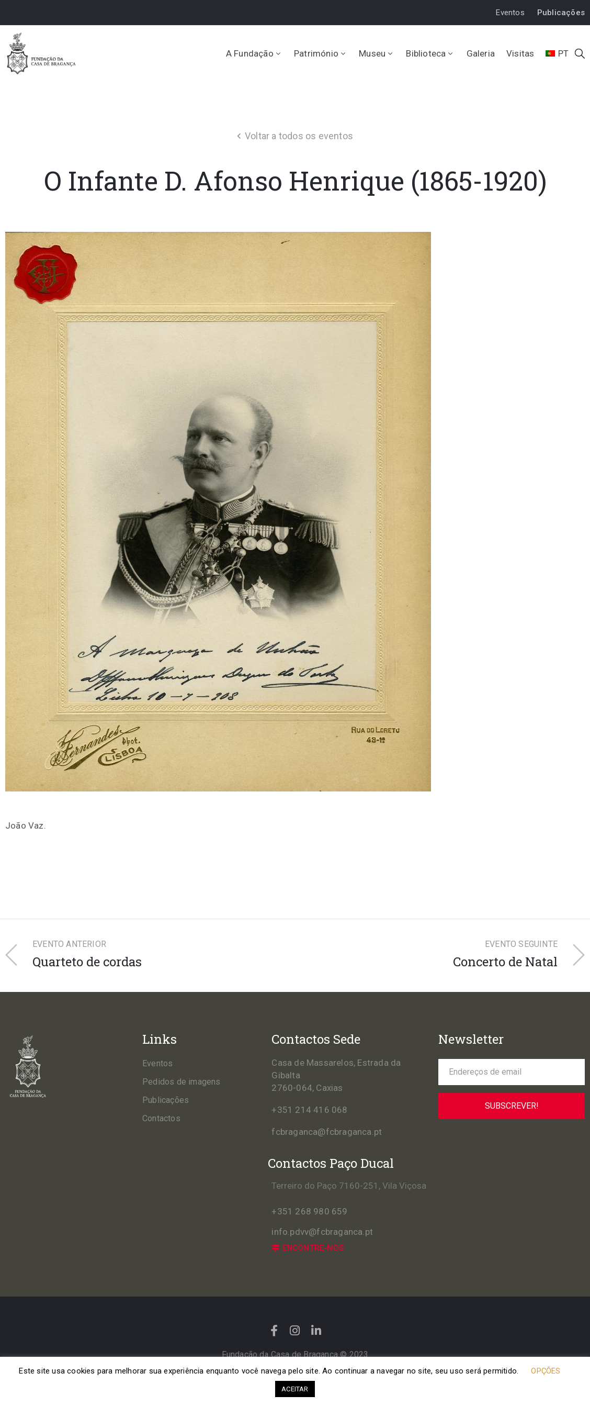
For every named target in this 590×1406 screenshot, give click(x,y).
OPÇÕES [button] (545, 1371)
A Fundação (254, 53)
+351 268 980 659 (309, 1211)
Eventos (157, 1063)
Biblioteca (430, 53)
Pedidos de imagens (181, 1082)
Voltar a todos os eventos (299, 135)
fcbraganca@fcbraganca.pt (326, 1131)
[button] (510, 13)
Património (320, 53)
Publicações (165, 1100)
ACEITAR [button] (294, 1389)
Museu (376, 53)
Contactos (161, 1118)
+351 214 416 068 (309, 1109)
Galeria (481, 53)
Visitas (520, 53)
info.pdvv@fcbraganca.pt (322, 1231)
